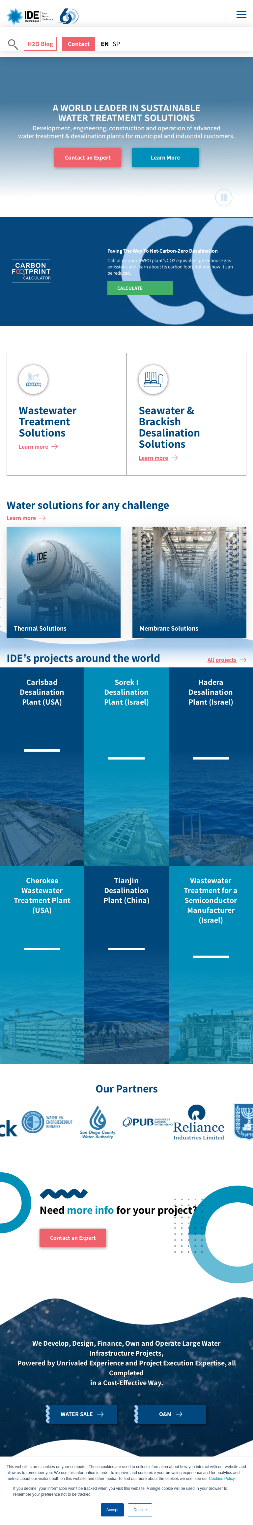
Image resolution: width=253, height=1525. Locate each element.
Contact (79, 44)
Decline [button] (140, 1510)
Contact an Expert (88, 157)
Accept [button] (112, 1510)
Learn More (165, 157)
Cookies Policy (222, 1478)
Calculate (129, 288)
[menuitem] (106, 44)
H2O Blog (40, 44)
